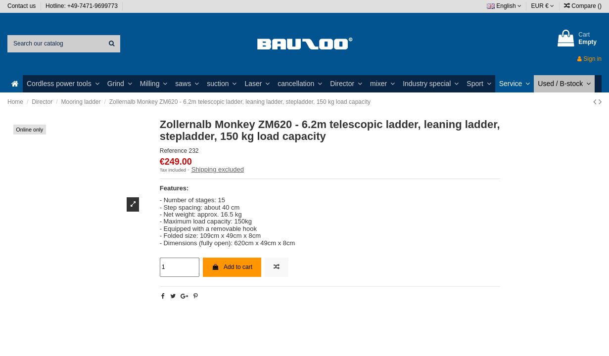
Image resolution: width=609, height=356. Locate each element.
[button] (63, 83)
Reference (173, 150)
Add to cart (232, 267)
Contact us (22, 5)
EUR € (543, 5)
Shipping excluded (217, 169)
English (504, 5)
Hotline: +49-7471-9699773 (82, 5)
